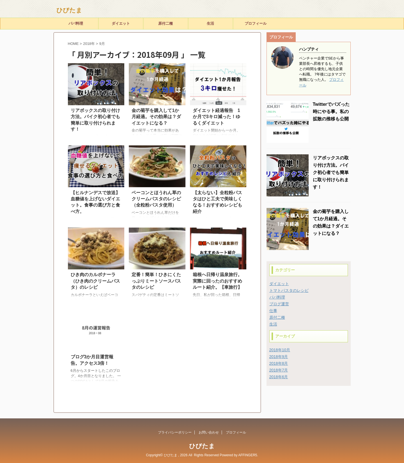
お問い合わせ (209, 432)
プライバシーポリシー (175, 432)
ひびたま (69, 10)
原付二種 (165, 23)
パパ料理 (75, 23)
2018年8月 (278, 363)
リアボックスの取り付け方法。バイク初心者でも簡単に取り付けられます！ (331, 172)
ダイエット (121, 23)
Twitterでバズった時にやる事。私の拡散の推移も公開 (331, 111)
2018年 (89, 44)
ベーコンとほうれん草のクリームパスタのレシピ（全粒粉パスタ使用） (156, 199)
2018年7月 (278, 370)
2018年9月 (278, 356)
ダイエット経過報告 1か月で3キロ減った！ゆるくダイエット (216, 116)
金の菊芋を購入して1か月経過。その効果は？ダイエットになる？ (156, 116)
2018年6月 (278, 377)
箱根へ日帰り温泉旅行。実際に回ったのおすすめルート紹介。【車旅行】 (217, 281)
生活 (210, 23)
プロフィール (256, 23)
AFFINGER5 (247, 455)
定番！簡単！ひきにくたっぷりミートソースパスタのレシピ (156, 281)
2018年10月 (279, 350)
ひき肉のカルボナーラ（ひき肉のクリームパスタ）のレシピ (95, 281)
